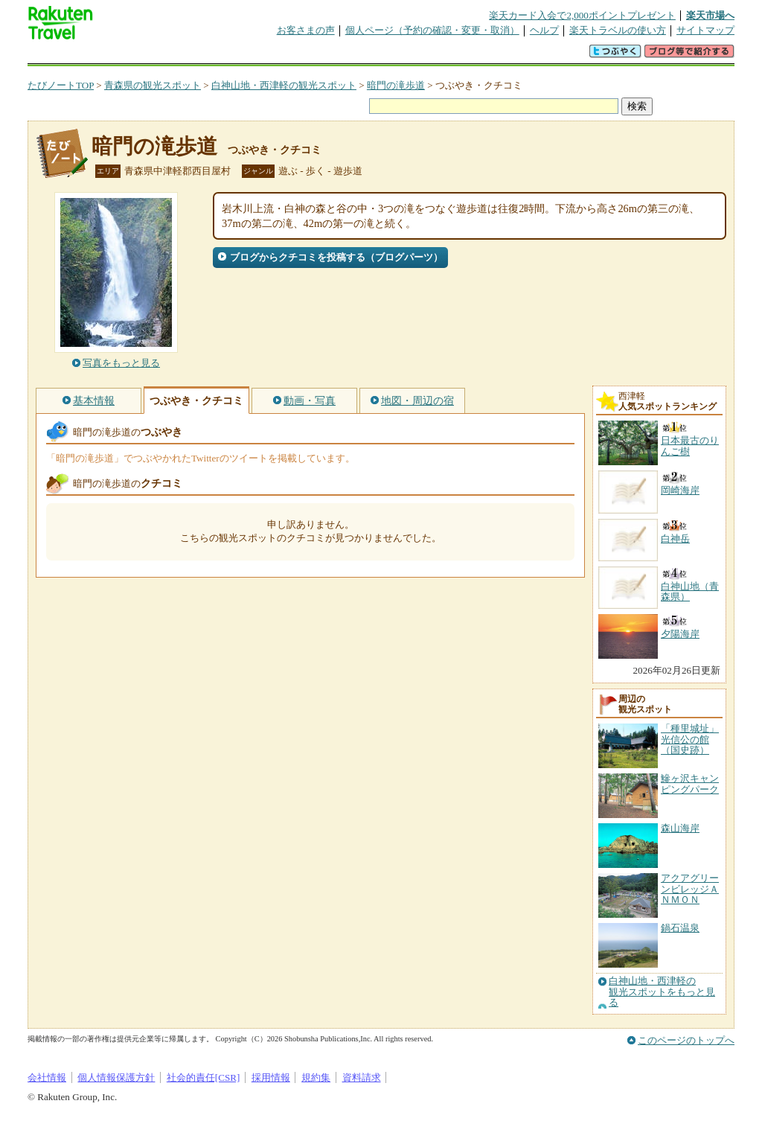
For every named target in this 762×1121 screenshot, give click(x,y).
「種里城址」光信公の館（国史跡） (690, 739)
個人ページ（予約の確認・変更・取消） (432, 30)
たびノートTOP (61, 85)
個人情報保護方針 (116, 1077)
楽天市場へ (710, 15)
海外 (140, 55)
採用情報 (271, 1077)
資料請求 (361, 1077)
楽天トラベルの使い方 (617, 30)
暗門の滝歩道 (396, 85)
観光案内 (384, 55)
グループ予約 (323, 55)
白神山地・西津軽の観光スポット (283, 85)
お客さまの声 (306, 30)
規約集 (315, 1077)
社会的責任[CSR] (203, 1077)
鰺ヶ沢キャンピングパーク (690, 783)
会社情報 (47, 1077)
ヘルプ (544, 30)
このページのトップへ (686, 1040)
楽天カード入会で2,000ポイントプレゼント (582, 15)
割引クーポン (262, 55)
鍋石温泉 (680, 927)
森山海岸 (680, 828)
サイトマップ (705, 30)
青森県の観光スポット (152, 85)
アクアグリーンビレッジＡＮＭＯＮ (690, 888)
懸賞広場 (201, 55)
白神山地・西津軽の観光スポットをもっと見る (662, 992)
